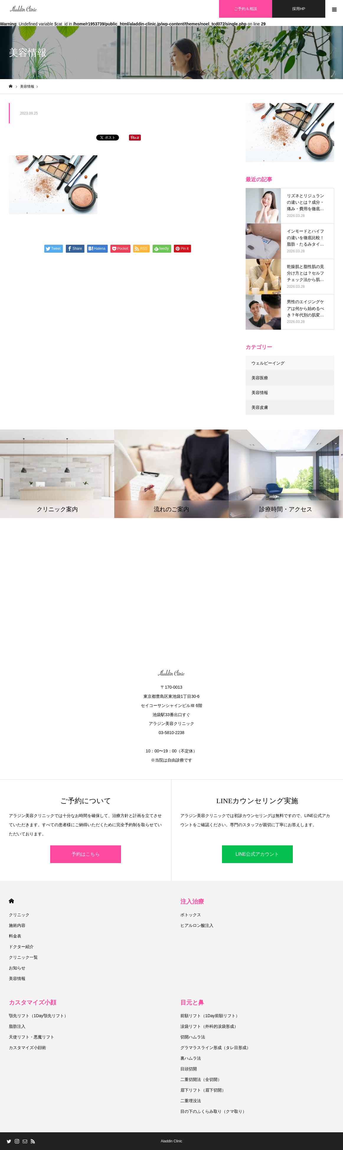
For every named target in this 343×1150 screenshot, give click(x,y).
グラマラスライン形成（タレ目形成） (215, 1047)
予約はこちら (85, 854)
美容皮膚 (259, 407)
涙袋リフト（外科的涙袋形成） (209, 1026)
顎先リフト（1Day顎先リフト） (38, 1015)
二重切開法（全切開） (201, 1079)
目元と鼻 (192, 1002)
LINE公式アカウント (257, 854)
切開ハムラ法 (192, 1037)
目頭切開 (188, 1068)
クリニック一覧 (23, 957)
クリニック (19, 914)
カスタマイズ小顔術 (27, 1047)
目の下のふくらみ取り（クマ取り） (213, 1111)
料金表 (15, 936)
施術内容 (17, 925)
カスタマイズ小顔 (32, 1002)
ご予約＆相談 (245, 8)
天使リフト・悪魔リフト (31, 1037)
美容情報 (259, 392)
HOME (11, 901)
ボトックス (190, 914)
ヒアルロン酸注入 (196, 925)
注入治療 (192, 901)
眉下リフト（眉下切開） (203, 1090)
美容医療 (259, 377)
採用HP (298, 8)
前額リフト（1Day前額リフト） (210, 1015)
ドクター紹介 (21, 946)
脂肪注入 (17, 1026)
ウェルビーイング (268, 363)
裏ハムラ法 (190, 1058)
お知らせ (17, 968)
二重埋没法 (190, 1100)
